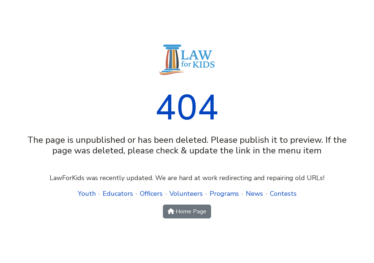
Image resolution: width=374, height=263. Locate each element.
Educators (118, 193)
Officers (151, 193)
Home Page (187, 211)
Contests (283, 193)
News (254, 193)
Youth (87, 193)
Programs (224, 193)
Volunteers (186, 193)
